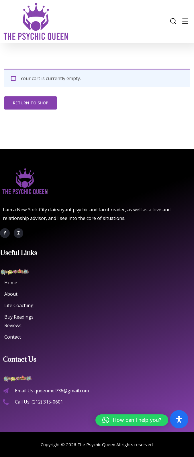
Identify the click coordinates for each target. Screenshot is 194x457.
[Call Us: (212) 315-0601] (6, 402)
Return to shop (30, 103)
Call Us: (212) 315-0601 (39, 402)
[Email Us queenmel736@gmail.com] (6, 391)
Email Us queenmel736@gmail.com (52, 391)
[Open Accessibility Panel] (179, 419)
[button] (131, 420)
